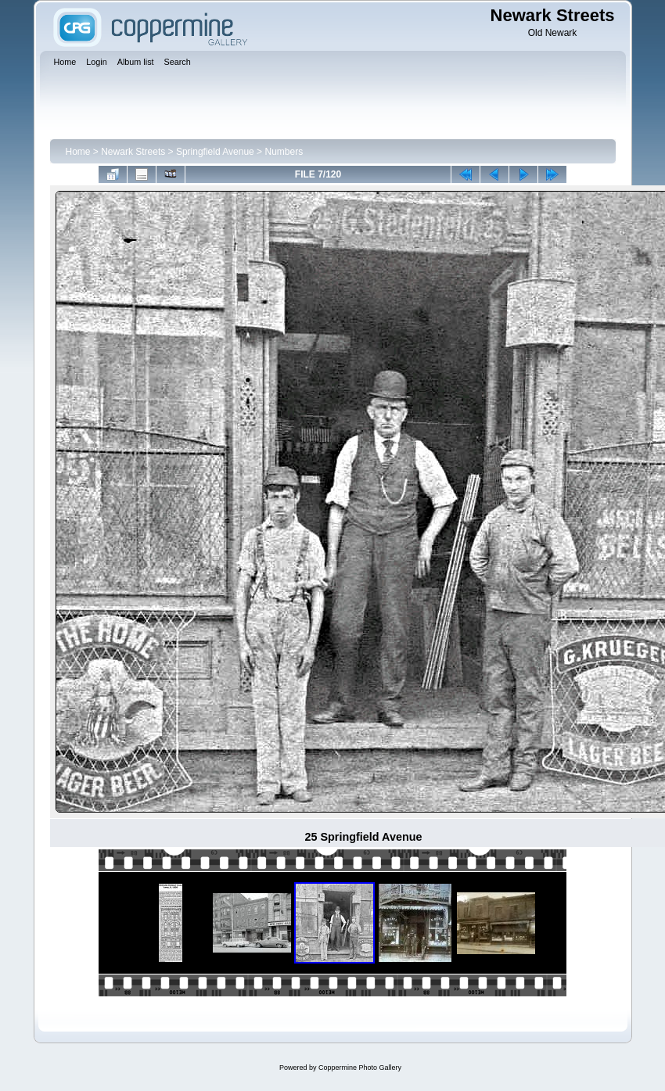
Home (78, 151)
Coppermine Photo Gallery (359, 1067)
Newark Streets (133, 151)
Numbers (283, 151)
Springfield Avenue (215, 151)
